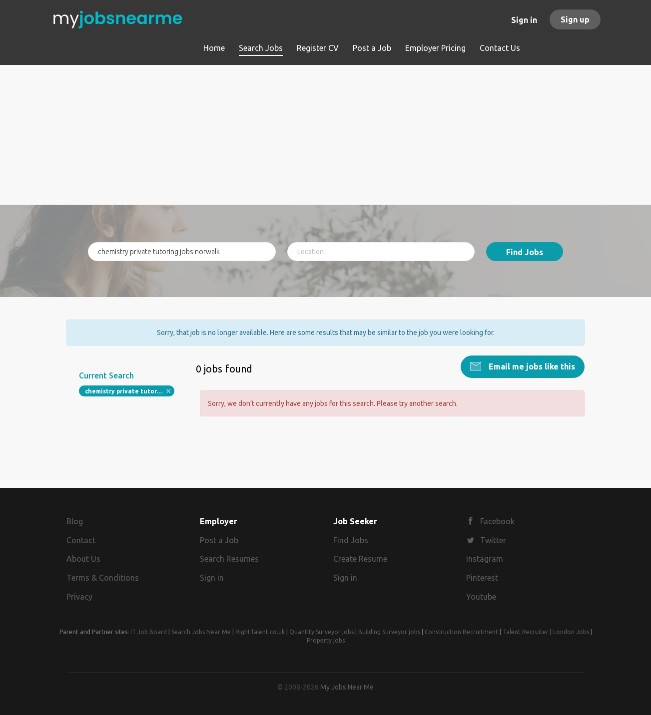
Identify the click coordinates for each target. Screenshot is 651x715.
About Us (83, 558)
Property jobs (326, 640)
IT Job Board (148, 632)
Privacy (79, 596)
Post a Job (219, 540)
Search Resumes (229, 558)
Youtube (481, 596)
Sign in (524, 19)
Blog (74, 521)
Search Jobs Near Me (201, 632)
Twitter (493, 540)
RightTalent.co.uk (260, 632)
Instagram (484, 558)
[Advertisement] (325, 135)
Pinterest (482, 577)
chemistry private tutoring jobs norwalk (129, 391)
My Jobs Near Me (347, 687)
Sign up (575, 19)
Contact (80, 540)
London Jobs (571, 632)
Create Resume (360, 558)
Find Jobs (524, 252)
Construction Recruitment (461, 632)
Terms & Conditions (102, 577)
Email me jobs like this (531, 366)
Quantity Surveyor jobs (321, 632)
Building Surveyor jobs (389, 632)
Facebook (497, 521)
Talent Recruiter (526, 632)
